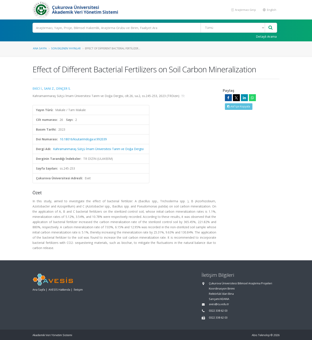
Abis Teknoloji (261, 335)
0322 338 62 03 (218, 310)
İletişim (78, 289)
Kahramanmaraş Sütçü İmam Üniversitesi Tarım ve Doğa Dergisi (98, 149)
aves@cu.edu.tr (219, 304)
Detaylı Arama (266, 36)
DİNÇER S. (63, 88)
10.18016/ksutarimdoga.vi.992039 (83, 139)
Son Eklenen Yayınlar (66, 48)
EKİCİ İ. (37, 88)
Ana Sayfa (40, 48)
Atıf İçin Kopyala (238, 106)
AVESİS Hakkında (59, 289)
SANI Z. (49, 88)
